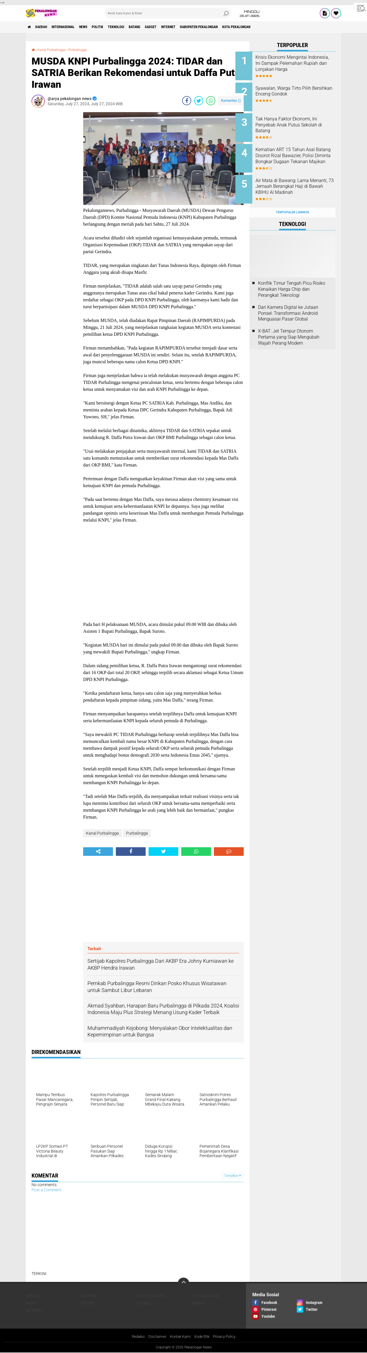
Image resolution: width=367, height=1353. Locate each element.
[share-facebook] (186, 100)
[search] (168, 13)
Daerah (46, 27)
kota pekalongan (287, 27)
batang (163, 27)
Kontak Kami (179, 1337)
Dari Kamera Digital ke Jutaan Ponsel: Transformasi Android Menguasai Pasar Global (288, 302)
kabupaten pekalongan (242, 27)
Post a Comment (46, 1189)
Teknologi (140, 27)
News (99, 27)
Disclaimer (155, 1337)
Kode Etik (202, 1337)
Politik (117, 27)
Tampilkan (232, 1175)
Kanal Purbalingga (54, 49)
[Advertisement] (54, 198)
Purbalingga (85, 49)
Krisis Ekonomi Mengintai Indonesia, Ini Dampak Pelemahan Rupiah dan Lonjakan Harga (295, 66)
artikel (143, 1303)
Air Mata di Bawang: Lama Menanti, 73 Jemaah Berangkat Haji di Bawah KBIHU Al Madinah (296, 182)
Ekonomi (89, 1295)
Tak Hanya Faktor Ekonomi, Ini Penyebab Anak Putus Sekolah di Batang (300, 121)
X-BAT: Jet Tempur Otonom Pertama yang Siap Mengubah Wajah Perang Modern (288, 326)
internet (205, 27)
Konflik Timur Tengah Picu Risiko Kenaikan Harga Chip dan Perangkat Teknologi (291, 278)
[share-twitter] (198, 100)
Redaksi (135, 1337)
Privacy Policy (227, 1337)
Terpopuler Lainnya (292, 201)
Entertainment (150, 1295)
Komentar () (231, 100)
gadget (183, 27)
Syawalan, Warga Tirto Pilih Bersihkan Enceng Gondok (297, 89)
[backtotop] (183, 1283)
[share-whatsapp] (210, 100)
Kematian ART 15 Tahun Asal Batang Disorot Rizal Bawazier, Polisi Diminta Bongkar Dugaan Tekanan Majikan (300, 153)
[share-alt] (98, 851)
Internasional (73, 27)
